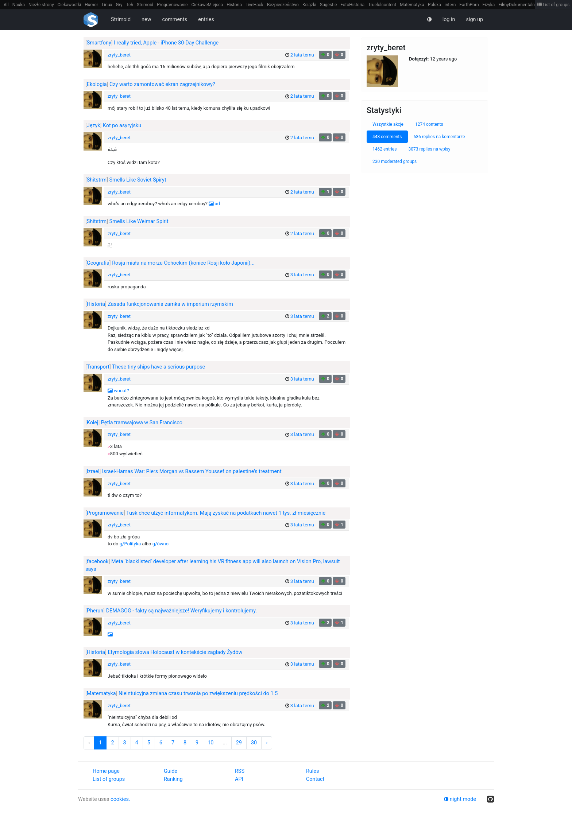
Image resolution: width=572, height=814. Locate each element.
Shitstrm (97, 180)
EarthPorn (469, 4)
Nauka (18, 4)
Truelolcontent (382, 4)
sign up (474, 19)
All (6, 4)
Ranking (173, 779)
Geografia (98, 263)
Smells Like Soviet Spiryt (137, 180)
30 (254, 743)
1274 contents (429, 124)
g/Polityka (130, 543)
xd (217, 203)
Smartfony (99, 43)
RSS (239, 771)
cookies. (120, 799)
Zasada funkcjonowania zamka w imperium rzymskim (170, 304)
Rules (312, 771)
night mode (460, 799)
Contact (315, 779)
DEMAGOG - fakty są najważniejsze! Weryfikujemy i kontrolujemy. (181, 611)
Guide (170, 771)
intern (450, 4)
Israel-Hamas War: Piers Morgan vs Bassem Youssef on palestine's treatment (192, 471)
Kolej (92, 423)
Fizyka (489, 4)
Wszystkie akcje (387, 124)
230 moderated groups (394, 161)
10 (210, 743)
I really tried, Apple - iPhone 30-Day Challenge (166, 43)
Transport (98, 367)
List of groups (553, 4)
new (146, 19)
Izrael (93, 471)
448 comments (387, 136)
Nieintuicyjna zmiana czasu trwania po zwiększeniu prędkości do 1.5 (198, 693)
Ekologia (97, 84)
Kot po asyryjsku (122, 125)
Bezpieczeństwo (283, 4)
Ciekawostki (69, 4)
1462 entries (384, 149)
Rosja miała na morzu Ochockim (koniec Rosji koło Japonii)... (183, 263)
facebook (98, 561)
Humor (91, 4)
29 (239, 743)
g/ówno (160, 543)
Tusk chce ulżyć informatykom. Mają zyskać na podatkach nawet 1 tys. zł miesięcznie (225, 513)
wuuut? (121, 390)
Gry (119, 4)
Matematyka (412, 4)
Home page (106, 771)
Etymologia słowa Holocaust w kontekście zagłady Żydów (175, 652)
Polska (434, 4)
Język (93, 125)
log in (448, 19)
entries (206, 19)
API (239, 779)
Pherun (95, 611)
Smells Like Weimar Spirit (139, 221)
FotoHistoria (352, 4)
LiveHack (254, 4)
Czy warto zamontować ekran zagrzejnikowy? (162, 84)
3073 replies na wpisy (429, 149)
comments (174, 19)
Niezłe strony (41, 4)
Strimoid (145, 4)
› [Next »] (266, 743)
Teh (130, 4)
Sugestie (328, 4)
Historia (234, 4)
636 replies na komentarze (439, 136)
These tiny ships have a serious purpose (158, 367)
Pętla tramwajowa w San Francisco (141, 423)
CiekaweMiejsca (207, 4)
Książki (309, 4)
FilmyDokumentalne (517, 4)
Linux (107, 4)
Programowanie (172, 4)
